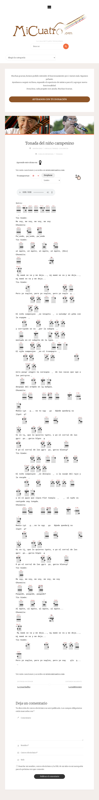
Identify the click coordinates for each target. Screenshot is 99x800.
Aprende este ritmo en (29, 162)
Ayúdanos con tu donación (49, 99)
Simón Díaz (37, 148)
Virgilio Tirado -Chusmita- (56, 148)
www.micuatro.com (55, 170)
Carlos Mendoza (45, 154)
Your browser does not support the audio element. (36, 192)
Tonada (59, 154)
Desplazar (48, 175)
